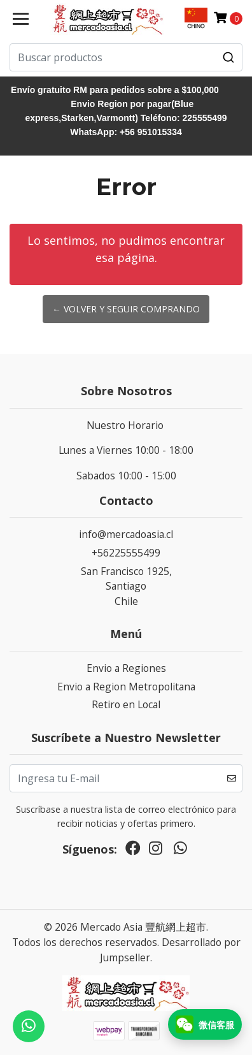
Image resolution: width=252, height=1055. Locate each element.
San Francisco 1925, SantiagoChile (126, 586)
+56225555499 (126, 553)
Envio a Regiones (126, 668)
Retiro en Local (126, 704)
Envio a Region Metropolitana (126, 687)
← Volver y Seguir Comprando (126, 309)
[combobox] (126, 57)
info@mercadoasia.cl (126, 534)
